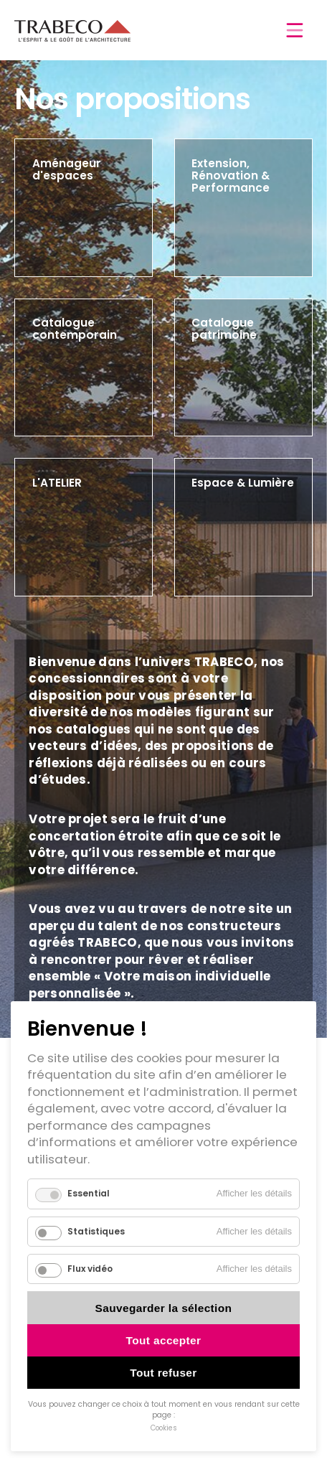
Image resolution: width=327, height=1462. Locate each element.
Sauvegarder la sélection (163, 1308)
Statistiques (96, 1231)
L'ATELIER (57, 482)
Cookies (164, 1428)
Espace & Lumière (242, 482)
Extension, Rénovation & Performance (230, 175)
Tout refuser (163, 1373)
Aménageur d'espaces (66, 169)
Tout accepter (164, 1340)
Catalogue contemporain (74, 328)
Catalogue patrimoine (224, 328)
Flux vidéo (90, 1268)
